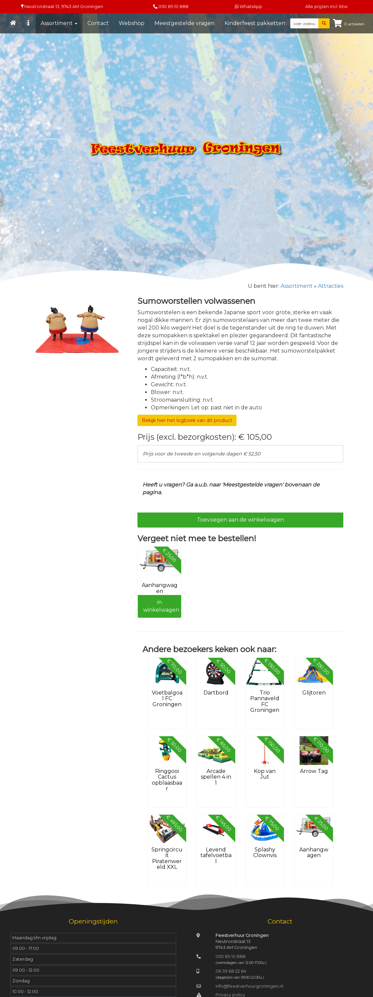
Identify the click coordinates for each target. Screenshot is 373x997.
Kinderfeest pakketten (255, 23)
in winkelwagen (161, 606)
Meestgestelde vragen (184, 23)
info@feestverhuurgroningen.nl (249, 986)
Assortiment (59, 23)
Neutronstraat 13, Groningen (62, 6)
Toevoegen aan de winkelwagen (240, 520)
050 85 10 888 (173, 6)
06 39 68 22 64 (231, 971)
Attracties (330, 286)
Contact (98, 23)
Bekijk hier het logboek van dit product (187, 420)
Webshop (131, 23)
